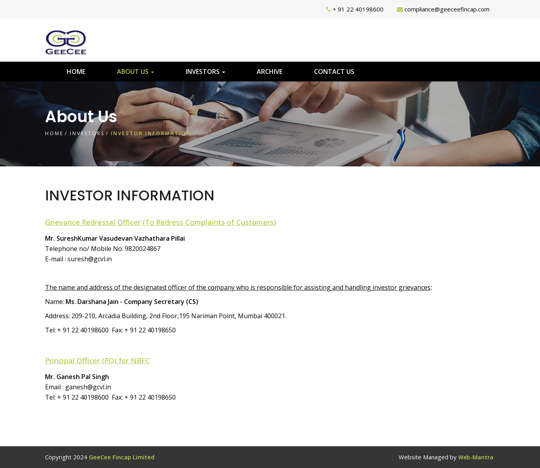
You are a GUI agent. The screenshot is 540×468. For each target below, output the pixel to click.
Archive (269, 71)
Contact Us (334, 71)
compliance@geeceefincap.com (447, 9)
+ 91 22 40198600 (358, 9)
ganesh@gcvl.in (88, 387)
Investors (205, 71)
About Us (135, 71)
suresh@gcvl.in (90, 259)
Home (76, 71)
